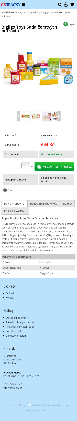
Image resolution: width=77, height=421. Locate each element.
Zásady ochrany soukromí (20, 322)
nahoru (12, 405)
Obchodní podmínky (17, 317)
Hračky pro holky (32, 12)
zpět (72, 24)
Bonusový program (16, 335)
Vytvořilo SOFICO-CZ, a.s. (38, 410)
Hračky (18, 12)
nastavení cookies (61, 405)
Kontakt (10, 297)
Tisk (9, 190)
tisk (23, 405)
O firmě (10, 293)
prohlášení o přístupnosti (42, 405)
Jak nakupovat (13, 331)
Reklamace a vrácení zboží (20, 326)
